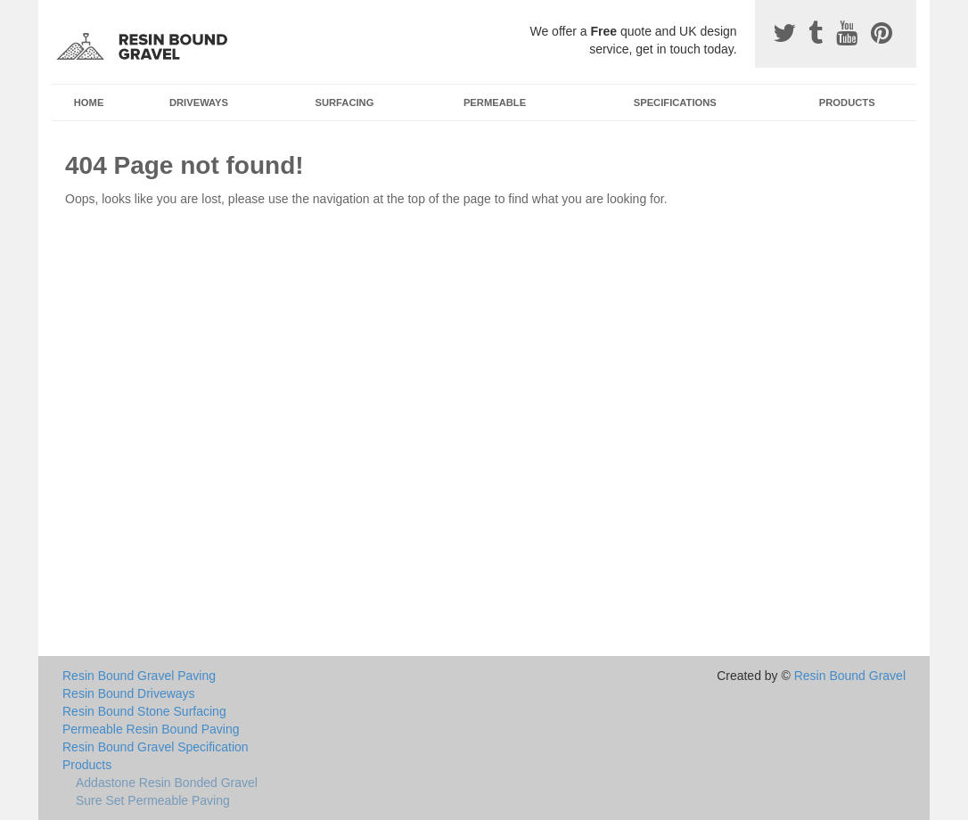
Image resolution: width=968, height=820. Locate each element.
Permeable (494, 102)
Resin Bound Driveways (128, 693)
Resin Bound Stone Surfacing (144, 711)
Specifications (675, 102)
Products (847, 102)
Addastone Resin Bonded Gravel (167, 782)
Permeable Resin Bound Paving (150, 729)
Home (89, 102)
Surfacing (345, 102)
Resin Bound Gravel (850, 675)
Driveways (198, 102)
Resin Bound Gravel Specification (155, 747)
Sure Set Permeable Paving (153, 800)
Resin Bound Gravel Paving (139, 675)
